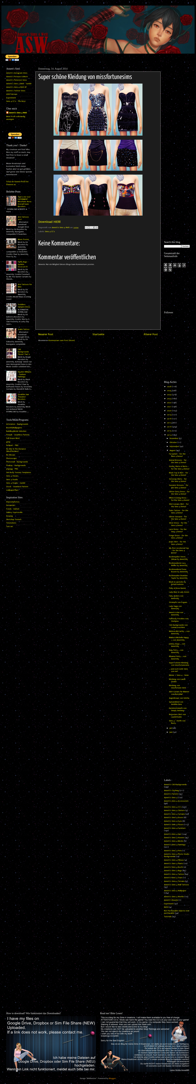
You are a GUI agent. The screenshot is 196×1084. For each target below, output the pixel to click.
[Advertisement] (177, 107)
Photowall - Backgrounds (17, 462)
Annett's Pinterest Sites (16, 80)
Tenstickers (11, 523)
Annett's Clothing (171, 790)
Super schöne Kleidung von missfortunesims (179, 664)
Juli (171, 728)
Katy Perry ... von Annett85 (176, 651)
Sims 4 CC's (50, 231)
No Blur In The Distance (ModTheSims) (16, 450)
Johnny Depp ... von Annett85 (177, 645)
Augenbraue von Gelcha (179, 698)
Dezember (174, 438)
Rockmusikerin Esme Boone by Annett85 (178, 570)
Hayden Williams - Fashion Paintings (24, 374)
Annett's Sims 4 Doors (173, 817)
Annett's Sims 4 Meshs (173, 841)
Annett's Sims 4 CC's (173, 807)
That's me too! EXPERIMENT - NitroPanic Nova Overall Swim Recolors (24, 202)
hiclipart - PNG (12, 445)
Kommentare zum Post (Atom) (62, 340)
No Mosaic (10, 455)
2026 (169, 386)
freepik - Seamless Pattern (17, 435)
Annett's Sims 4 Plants (173, 863)
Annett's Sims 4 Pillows (174, 860)
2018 (169, 419)
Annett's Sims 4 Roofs (173, 867)
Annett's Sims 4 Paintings (175, 845)
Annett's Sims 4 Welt (18, 113)
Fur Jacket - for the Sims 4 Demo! (177, 455)
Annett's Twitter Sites (15, 91)
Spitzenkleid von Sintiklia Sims (176, 703)
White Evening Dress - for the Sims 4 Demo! (179, 499)
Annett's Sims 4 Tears (173, 878)
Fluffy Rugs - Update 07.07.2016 (23, 264)
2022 (169, 403)
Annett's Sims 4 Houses (174, 838)
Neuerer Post (45, 334)
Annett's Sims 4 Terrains (174, 881)
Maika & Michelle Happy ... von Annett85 (179, 638)
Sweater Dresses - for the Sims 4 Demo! (178, 486)
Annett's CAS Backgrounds (175, 784)
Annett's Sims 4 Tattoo (174, 874)
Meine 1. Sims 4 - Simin (179, 675)
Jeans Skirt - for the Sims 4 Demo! (177, 543)
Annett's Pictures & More (17, 77)
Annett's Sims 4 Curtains (174, 814)
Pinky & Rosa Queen (177, 588)
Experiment (11, 98)
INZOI (166, 907)
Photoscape (11, 458)
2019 (169, 415)
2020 (169, 411)
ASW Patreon (11, 94)
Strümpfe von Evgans (178, 602)
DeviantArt (10, 505)
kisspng (9, 516)
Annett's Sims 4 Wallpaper (175, 891)
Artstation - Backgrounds (17, 424)
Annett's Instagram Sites (16, 73)
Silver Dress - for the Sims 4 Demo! (178, 524)
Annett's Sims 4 (170, 797)
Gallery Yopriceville (14, 512)
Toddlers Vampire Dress (24, 305)
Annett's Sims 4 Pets (173, 851)
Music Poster (23, 239)
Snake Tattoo (23, 329)
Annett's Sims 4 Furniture (175, 828)
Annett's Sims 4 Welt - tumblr (19, 84)
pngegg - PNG (12, 469)
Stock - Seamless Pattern (17, 487)
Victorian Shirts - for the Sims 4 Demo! (178, 480)
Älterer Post (151, 334)
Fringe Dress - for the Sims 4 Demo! (178, 536)
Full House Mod (12, 438)
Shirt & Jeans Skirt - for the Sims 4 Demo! (179, 505)
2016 (169, 427)
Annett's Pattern (171, 794)
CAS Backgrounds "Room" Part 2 (24, 351)
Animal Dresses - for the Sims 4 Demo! (178, 461)
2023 (169, 399)
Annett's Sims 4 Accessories (176, 801)
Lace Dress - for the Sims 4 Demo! (178, 530)
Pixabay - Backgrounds (16, 465)
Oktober (174, 442)
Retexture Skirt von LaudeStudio (177, 715)
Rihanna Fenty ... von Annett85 (177, 657)
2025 (169, 391)
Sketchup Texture (13, 519)
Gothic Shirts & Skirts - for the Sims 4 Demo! (179, 467)
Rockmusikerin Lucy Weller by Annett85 (178, 564)
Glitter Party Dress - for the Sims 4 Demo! (179, 493)
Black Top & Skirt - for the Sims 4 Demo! (178, 474)
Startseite (98, 334)
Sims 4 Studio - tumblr (15, 483)
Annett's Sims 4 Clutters (174, 810)
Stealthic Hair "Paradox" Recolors (23, 396)
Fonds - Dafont (12, 509)
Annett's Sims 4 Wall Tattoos (176, 885)
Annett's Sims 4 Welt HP (16, 87)
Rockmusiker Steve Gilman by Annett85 (178, 558)
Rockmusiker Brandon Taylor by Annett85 (178, 576)
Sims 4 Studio (12, 479)
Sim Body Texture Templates (18, 472)
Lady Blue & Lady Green (179, 592)
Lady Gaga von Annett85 (175, 607)
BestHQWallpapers (14, 428)
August (173, 450)
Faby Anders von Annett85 (176, 597)
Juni (171, 732)
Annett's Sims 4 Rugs (173, 871)
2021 (169, 407)
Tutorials (168, 917)
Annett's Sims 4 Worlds (174, 897)
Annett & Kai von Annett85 (176, 613)
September (175, 446)
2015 (169, 431)
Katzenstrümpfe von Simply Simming (178, 709)
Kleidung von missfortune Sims (177, 686)
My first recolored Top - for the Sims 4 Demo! (179, 550)
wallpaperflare (12, 490)
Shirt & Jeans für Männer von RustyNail (179, 693)
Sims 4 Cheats (12, 476)
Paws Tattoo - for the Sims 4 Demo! (178, 511)
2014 (169, 435)
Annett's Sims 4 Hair (172, 834)
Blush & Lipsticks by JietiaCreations (177, 583)
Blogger (112, 1078)
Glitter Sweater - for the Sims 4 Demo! (178, 518)
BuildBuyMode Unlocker (16, 431)
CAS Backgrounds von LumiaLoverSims (178, 626)
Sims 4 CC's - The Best (16, 101)
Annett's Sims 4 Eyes (173, 821)
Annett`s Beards (171, 900)
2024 (169, 395)
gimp (8, 442)
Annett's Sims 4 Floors (173, 824)
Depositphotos (12, 502)
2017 (169, 423)
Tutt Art (9, 526)
